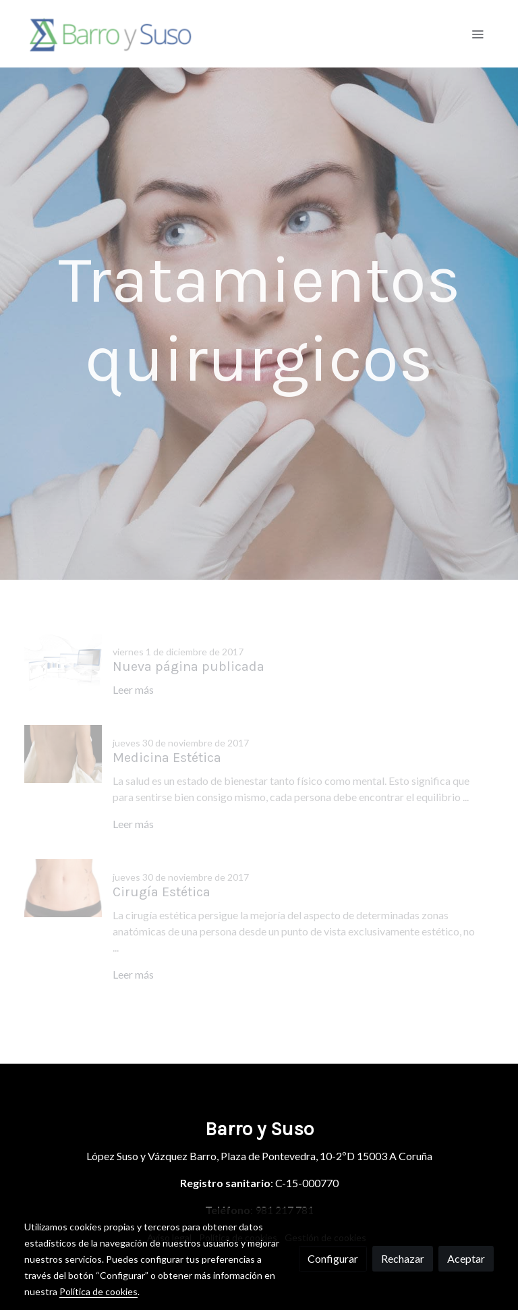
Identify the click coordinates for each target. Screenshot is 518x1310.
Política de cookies (98, 1291)
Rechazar (402, 1258)
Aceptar (466, 1258)
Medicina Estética (167, 757)
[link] (111, 33)
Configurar (333, 1258)
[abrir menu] (477, 33)
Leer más (133, 689)
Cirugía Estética (161, 892)
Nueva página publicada (188, 666)
